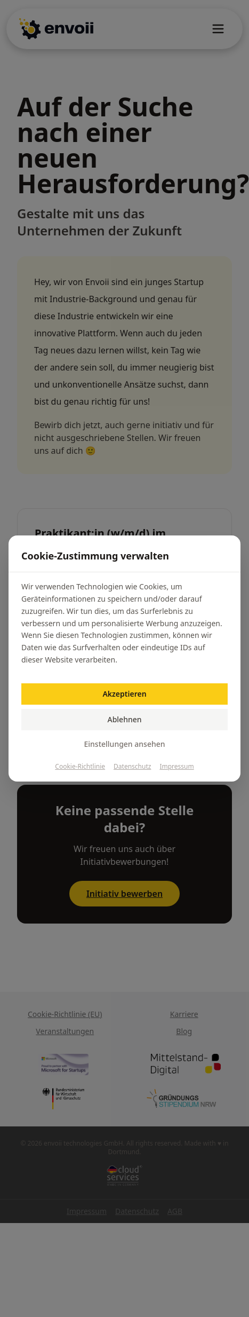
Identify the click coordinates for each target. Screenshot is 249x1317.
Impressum (176, 766)
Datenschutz (132, 766)
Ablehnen (124, 719)
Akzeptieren (124, 694)
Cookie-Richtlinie (80, 766)
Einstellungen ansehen (124, 744)
